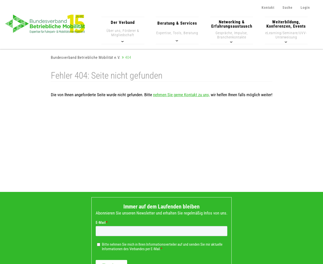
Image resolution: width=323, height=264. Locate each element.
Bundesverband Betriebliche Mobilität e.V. (86, 58)
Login (305, 8)
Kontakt (268, 8)
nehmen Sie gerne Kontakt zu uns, (181, 94)
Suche (287, 8)
